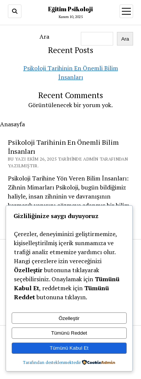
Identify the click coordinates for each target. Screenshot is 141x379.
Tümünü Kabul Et (69, 348)
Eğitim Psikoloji (70, 9)
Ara (44, 36)
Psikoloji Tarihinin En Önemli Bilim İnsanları (63, 147)
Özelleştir (69, 318)
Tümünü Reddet (69, 333)
